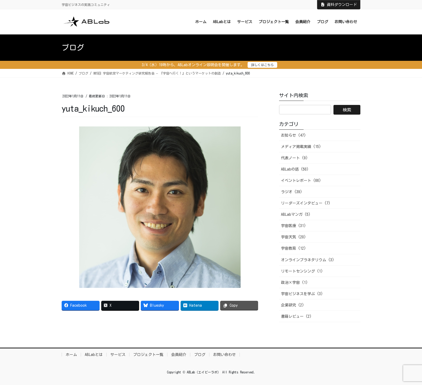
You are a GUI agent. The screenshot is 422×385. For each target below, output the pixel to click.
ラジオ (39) (291, 192)
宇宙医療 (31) (293, 226)
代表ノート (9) (294, 158)
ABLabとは (94, 354)
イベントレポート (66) (301, 180)
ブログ (199, 354)
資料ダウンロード (339, 4)
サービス (117, 354)
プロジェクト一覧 (148, 354)
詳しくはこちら (262, 64)
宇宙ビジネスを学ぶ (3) (302, 294)
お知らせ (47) (293, 135)
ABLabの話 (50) (295, 169)
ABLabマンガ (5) (296, 214)
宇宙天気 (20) (293, 237)
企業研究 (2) (292, 305)
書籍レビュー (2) (296, 316)
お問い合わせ (224, 354)
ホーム (71, 354)
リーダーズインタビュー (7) (305, 203)
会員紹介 (178, 354)
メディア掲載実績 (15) (301, 147)
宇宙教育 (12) (293, 248)
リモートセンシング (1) (302, 271)
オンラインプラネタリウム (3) (307, 260)
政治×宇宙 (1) (294, 282)
